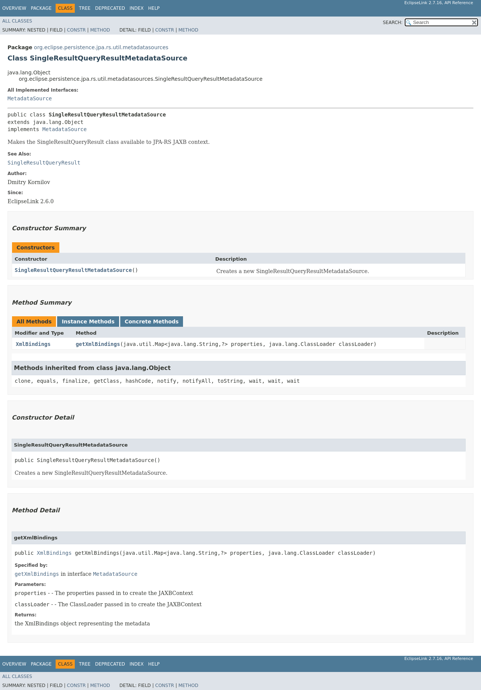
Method (100, 30)
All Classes (17, 21)
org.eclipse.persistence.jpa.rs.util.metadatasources (101, 47)
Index (137, 8)
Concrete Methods (152, 322)
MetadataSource (30, 98)
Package (41, 8)
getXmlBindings (98, 344)
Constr (76, 30)
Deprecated (110, 8)
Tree (85, 8)
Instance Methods (88, 322)
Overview (14, 8)
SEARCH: (393, 22)
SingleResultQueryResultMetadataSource (73, 270)
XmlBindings (33, 344)
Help (154, 8)
